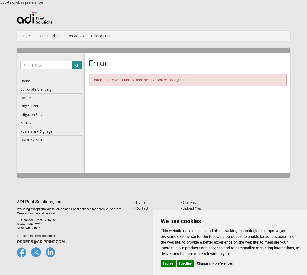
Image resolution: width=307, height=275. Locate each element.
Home (28, 35)
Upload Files (100, 35)
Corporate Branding (35, 89)
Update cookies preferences (22, 2)
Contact (142, 208)
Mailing (25, 123)
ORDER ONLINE (33, 139)
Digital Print (29, 106)
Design (25, 97)
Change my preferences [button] (215, 263)
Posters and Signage (36, 131)
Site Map (189, 202)
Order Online (49, 35)
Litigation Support (34, 114)
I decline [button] (185, 263)
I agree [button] (168, 263)
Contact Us (75, 35)
